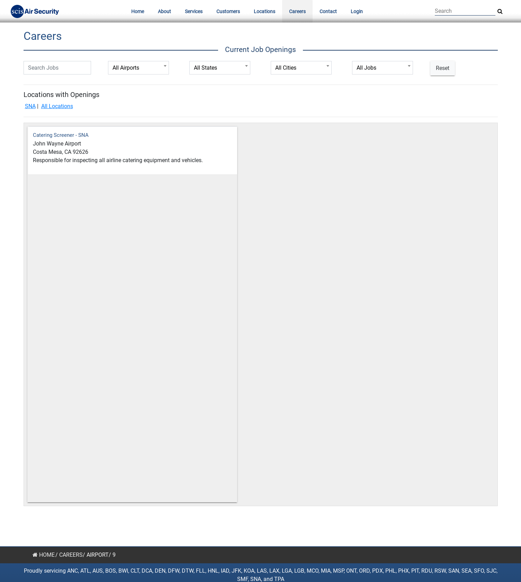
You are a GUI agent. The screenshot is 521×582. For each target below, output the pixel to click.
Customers (228, 11)
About (164, 11)
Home (137, 11)
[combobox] (138, 67)
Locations (264, 11)
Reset (442, 68)
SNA (30, 106)
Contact (328, 11)
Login (357, 11)
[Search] (465, 11)
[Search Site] (500, 11)
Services (194, 11)
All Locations (57, 106)
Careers (297, 11)
